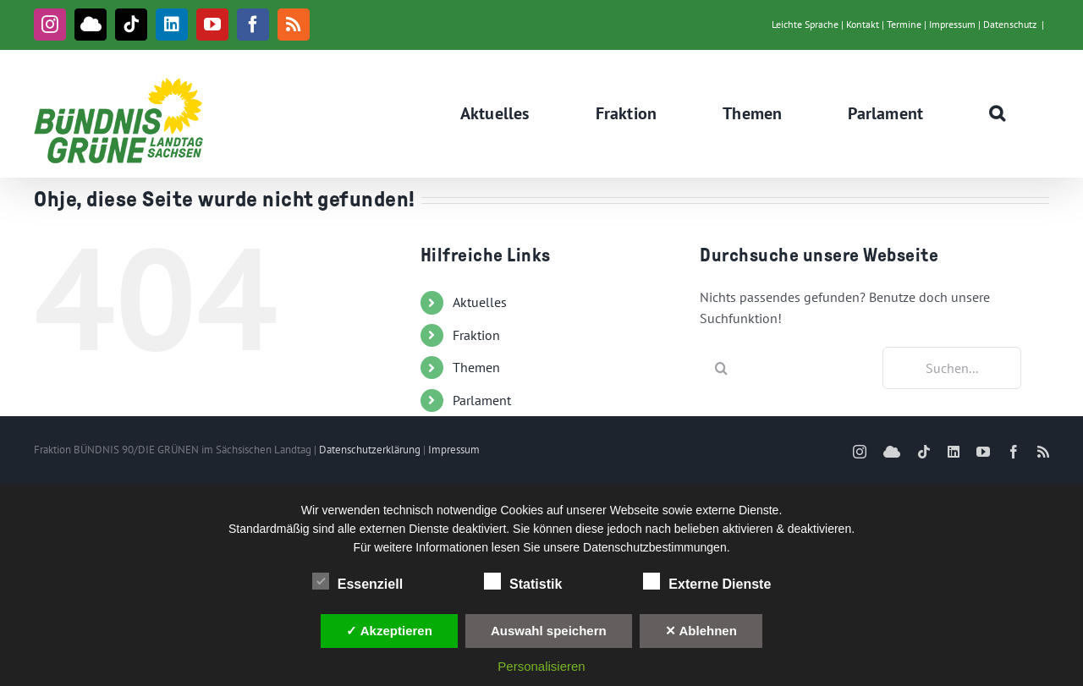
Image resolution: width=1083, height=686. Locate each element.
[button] (997, 113)
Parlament (482, 400)
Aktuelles (480, 302)
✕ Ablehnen (701, 630)
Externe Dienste (707, 582)
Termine (904, 24)
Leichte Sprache (805, 24)
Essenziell (357, 582)
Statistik (523, 582)
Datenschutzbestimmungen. (656, 547)
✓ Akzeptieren (389, 630)
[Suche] (721, 368)
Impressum (952, 24)
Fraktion (476, 335)
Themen (476, 367)
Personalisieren (541, 666)
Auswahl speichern (549, 630)
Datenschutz (1009, 24)
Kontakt (862, 24)
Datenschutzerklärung (370, 449)
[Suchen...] (951, 368)
